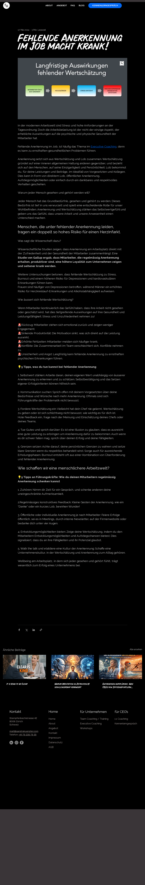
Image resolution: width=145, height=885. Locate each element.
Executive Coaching (91, 723)
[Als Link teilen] (41, 629)
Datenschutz (56, 742)
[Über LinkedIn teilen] (33, 629)
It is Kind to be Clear (17, 684)
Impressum (55, 737)
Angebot (53, 728)
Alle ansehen (136, 649)
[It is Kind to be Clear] (24, 667)
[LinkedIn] (11, 742)
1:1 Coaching (122, 718)
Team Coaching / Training (94, 718)
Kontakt (15, 711)
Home (53, 711)
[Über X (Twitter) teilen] (26, 629)
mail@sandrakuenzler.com (23, 731)
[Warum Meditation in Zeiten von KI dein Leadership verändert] (72, 667)
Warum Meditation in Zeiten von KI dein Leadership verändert (72, 686)
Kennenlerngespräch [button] (126, 723)
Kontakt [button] (53, 733)
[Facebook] (22, 742)
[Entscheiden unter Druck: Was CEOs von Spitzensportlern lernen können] (120, 667)
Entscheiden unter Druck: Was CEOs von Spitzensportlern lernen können (118, 686)
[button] (105, 5)
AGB (51, 747)
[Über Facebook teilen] (19, 629)
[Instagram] (16, 742)
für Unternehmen (93, 712)
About (52, 723)
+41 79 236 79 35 (27, 734)
